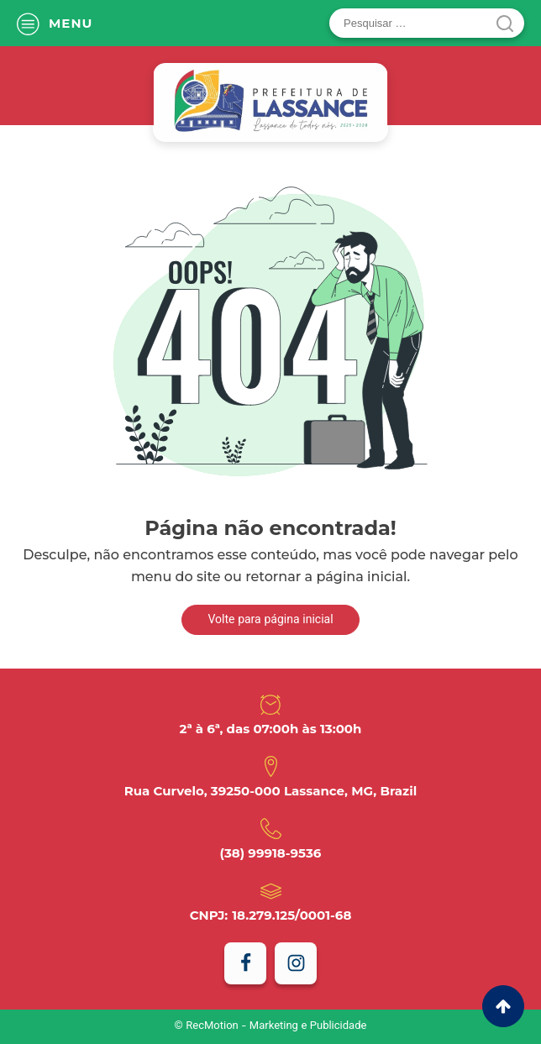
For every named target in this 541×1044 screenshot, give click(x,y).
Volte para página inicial (270, 620)
